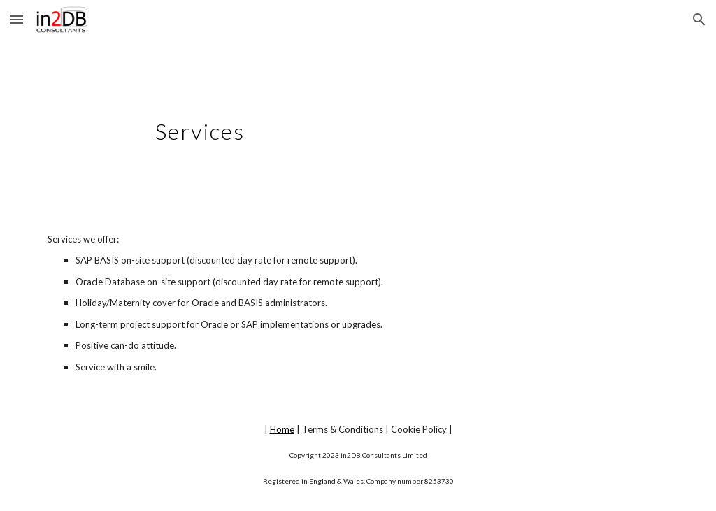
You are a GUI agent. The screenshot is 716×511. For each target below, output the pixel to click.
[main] (358, 123)
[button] (17, 19)
